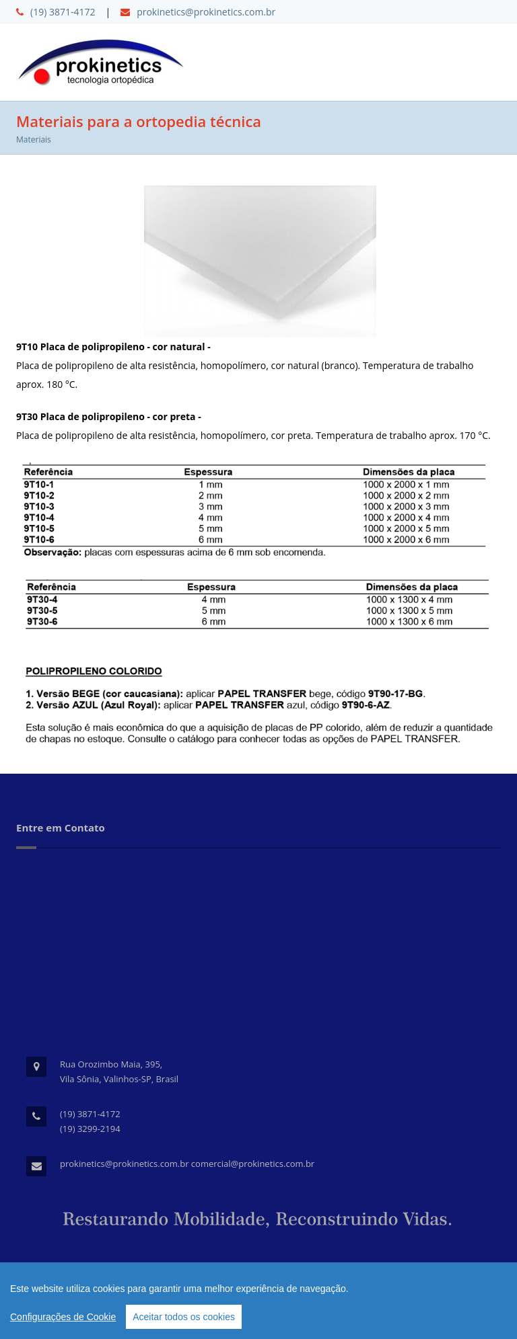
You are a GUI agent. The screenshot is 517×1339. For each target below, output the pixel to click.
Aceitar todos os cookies (184, 1316)
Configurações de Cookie (63, 1316)
